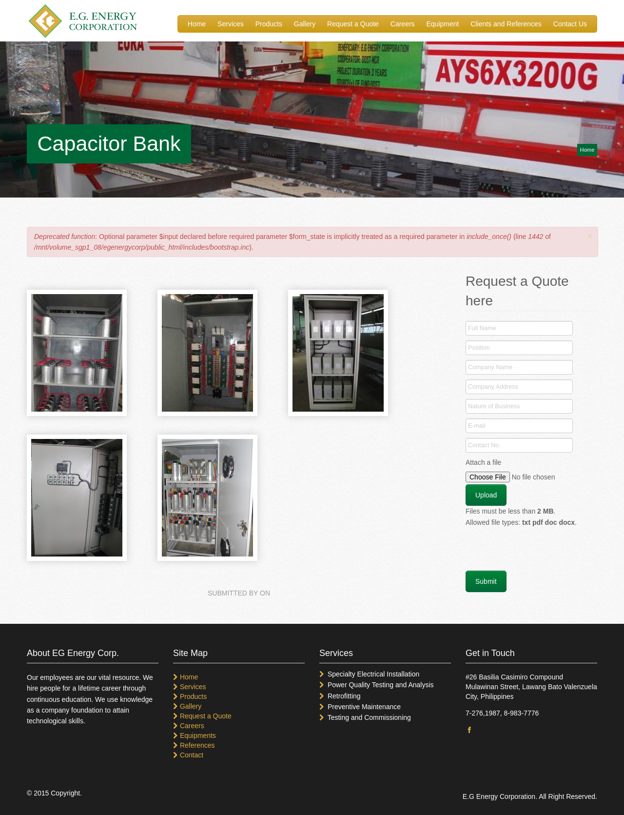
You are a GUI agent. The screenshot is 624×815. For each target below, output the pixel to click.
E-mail (477, 425)
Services (230, 24)
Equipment (443, 24)
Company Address (493, 386)
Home (197, 24)
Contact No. (484, 445)
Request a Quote (353, 24)
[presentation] (540, 552)
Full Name (482, 328)
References (197, 745)
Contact (191, 755)
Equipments (198, 735)
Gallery (304, 24)
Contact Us (570, 24)
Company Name (490, 367)
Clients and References (506, 24)
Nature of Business (494, 406)
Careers (402, 24)
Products (268, 24)
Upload (486, 495)
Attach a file (483, 462)
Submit (486, 581)
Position (479, 347)
